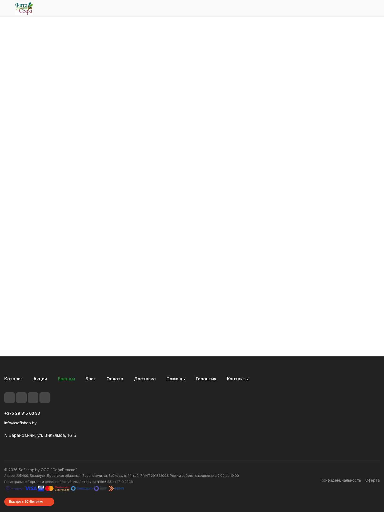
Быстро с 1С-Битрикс (26, 504)
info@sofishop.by (20, 425)
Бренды (66, 381)
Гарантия (206, 381)
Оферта (372, 483)
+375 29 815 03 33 (22, 416)
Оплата (114, 381)
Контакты (238, 381)
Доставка (145, 381)
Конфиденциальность (341, 483)
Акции (40, 381)
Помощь (175, 381)
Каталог (13, 381)
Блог (91, 381)
